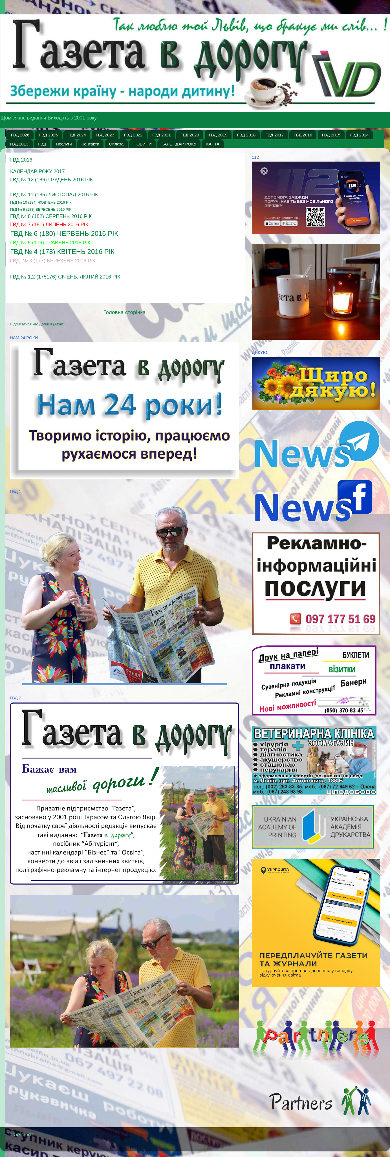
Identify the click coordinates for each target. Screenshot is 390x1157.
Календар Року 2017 (37, 171)
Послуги (64, 144)
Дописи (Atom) (51, 324)
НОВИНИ (142, 144)
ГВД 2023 (105, 134)
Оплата (116, 144)
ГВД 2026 (20, 134)
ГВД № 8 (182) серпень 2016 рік (51, 216)
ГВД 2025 (48, 134)
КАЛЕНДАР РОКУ (179, 144)
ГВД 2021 (161, 134)
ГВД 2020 (189, 134)
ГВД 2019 (218, 134)
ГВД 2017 (274, 134)
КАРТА (212, 144)
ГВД (42, 144)
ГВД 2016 (303, 134)
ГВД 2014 (359, 134)
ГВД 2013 (19, 144)
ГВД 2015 (331, 134)
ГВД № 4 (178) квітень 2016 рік (62, 251)
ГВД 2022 (133, 134)
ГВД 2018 (246, 134)
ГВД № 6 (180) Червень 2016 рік (64, 233)
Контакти (90, 144)
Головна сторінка (124, 312)
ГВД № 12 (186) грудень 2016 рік (51, 179)
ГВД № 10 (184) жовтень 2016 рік (41, 202)
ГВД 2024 (76, 134)
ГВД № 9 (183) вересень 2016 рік (40, 209)
